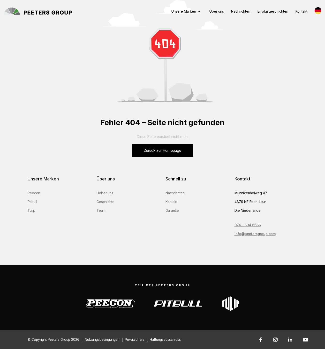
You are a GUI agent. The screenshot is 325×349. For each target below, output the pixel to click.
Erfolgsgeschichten (272, 11)
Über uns (216, 11)
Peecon (34, 193)
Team (101, 210)
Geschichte (105, 202)
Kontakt (301, 11)
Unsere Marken (183, 11)
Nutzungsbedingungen (102, 339)
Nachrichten (240, 11)
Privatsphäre (134, 339)
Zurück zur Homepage (162, 150)
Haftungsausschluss (165, 339)
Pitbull (32, 202)
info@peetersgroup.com (255, 234)
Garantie (172, 210)
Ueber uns (105, 193)
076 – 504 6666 (247, 225)
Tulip (31, 210)
